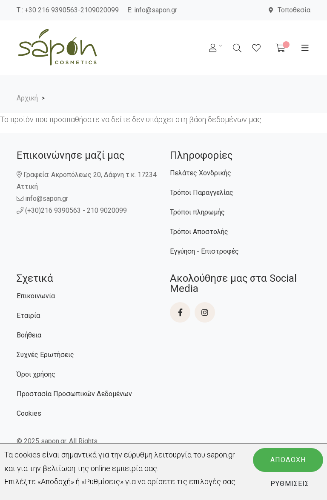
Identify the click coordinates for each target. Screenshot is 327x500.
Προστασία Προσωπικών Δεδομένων (74, 394)
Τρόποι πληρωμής (197, 212)
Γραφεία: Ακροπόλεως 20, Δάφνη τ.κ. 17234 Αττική (87, 181)
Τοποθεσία (289, 10)
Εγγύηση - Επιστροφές (204, 251)
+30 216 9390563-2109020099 (72, 10)
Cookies (29, 413)
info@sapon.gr (155, 10)
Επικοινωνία (36, 296)
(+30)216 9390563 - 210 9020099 (73, 210)
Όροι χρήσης (36, 374)
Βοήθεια (29, 335)
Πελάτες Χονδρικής (200, 173)
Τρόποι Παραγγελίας (201, 193)
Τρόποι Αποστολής (199, 232)
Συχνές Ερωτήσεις (45, 355)
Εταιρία (28, 315)
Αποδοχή (288, 460)
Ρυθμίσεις (289, 484)
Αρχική (27, 98)
